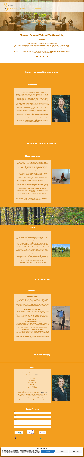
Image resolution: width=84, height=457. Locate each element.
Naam (15, 411)
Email (15, 415)
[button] (81, 448)
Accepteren (48, 451)
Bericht (15, 419)
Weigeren (61, 451)
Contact (59, 6)
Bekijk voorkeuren (75, 451)
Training (52, 7)
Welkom (38, 6)
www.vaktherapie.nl (43, 392)
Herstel (45, 7)
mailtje (36, 374)
